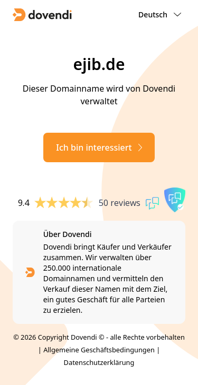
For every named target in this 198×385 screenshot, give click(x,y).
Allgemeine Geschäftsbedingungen (99, 349)
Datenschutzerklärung (99, 362)
